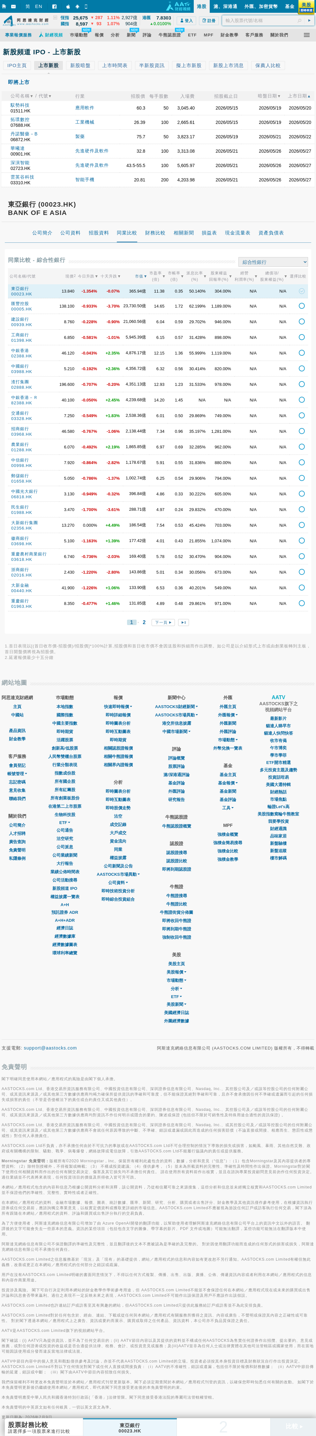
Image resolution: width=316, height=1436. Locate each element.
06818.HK (21, 496)
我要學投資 (278, 821)
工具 (228, 808)
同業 (118, 849)
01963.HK (21, 606)
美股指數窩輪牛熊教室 (278, 814)
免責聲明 (17, 850)
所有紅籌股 (65, 789)
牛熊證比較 (176, 904)
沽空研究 (64, 838)
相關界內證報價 (118, 764)
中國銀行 (20, 366)
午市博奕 (278, 747)
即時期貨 (64, 731)
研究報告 (176, 799)
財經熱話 (278, 792)
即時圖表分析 (118, 723)
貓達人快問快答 (278, 733)
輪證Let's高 (278, 806)
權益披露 (118, 857)
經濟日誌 (64, 928)
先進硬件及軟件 (92, 150)
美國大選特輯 (278, 784)
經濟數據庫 (65, 936)
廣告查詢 (17, 841)
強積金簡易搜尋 (227, 842)
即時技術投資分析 (118, 891)
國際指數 (64, 715)
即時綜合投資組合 (118, 899)
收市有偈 (278, 740)
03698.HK (21, 543)
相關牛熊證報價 (118, 756)
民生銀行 (20, 507)
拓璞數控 (20, 119)
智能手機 (84, 179)
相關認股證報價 (118, 748)
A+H (65, 904)
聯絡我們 (17, 798)
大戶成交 (118, 832)
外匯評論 (176, 791)
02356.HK (21, 528)
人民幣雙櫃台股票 (64, 756)
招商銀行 (20, 428)
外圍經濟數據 (176, 1021)
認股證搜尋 (176, 852)
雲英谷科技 (22, 177)
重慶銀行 (20, 601)
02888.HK (21, 387)
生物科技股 (65, 814)
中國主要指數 (64, 723)
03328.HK (21, 418)
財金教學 (17, 739)
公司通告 (64, 830)
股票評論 (176, 766)
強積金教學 (227, 859)
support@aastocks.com (50, 1047)
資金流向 (118, 841)
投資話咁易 (278, 777)
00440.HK (21, 590)
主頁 (17, 706)
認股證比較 (176, 861)
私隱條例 (17, 858)
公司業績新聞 (64, 855)
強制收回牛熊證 (176, 937)
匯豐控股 (20, 303)
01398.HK (21, 340)
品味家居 (278, 836)
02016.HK (21, 575)
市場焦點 (278, 799)
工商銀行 (20, 334)
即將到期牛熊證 (176, 929)
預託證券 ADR (64, 912)
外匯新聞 (228, 723)
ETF (65, 822)
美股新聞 (176, 1004)
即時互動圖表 (118, 731)
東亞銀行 (20, 288)
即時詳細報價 (118, 715)
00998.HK (21, 465)
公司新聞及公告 (118, 866)
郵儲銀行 (20, 475)
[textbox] (268, 20)
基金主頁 (228, 774)
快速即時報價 (118, 706)
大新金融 (20, 585)
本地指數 (64, 706)
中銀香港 (20, 350)
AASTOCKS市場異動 (118, 874)
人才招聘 (17, 833)
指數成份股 (65, 773)
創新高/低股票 (65, 748)
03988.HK (21, 371)
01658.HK (21, 481)
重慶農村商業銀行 (29, 554)
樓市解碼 (278, 858)
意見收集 (17, 790)
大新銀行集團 (24, 522)
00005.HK (21, 309)
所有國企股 (65, 781)
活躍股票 (64, 739)
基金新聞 (228, 791)
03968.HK (21, 434)
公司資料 (118, 882)
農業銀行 (20, 444)
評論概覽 (176, 758)
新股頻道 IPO (64, 888)
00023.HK (21, 294)
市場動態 (176, 980)
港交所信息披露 (176, 723)
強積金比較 (227, 851)
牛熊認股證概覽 (176, 826)
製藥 (80, 136)
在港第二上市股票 (64, 806)
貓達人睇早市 (278, 725)
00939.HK (21, 324)
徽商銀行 (20, 538)
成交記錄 (118, 824)
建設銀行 (20, 319)
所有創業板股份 (64, 798)
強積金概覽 (227, 834)
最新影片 (278, 718)
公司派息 (64, 846)
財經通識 (278, 828)
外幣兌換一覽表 (227, 748)
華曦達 (18, 148)
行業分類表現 (64, 764)
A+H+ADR (65, 920)
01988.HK (21, 512)
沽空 (118, 816)
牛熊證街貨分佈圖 (176, 912)
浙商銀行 (20, 569)
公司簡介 (17, 825)
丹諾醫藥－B (24, 133)
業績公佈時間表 (64, 871)
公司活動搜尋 (64, 880)
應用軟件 (84, 107)
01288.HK (21, 449)
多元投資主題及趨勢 (278, 770)
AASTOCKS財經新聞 (176, 706)
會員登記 (17, 765)
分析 (176, 988)
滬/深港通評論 (176, 774)
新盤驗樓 (278, 843)
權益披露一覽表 (64, 896)
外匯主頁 (228, 706)
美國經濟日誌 (176, 1012)
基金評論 (176, 783)
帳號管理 (17, 773)
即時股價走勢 (118, 808)
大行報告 (64, 863)
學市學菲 (278, 755)
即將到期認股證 (176, 869)
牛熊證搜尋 (176, 895)
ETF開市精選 (278, 762)
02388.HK (21, 356)
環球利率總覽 (64, 953)
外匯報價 (228, 715)
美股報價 (176, 972)
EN (38, 6)
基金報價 (228, 783)
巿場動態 (228, 739)
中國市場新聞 (176, 731)
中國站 (17, 715)
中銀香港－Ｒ (24, 397)
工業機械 (84, 122)
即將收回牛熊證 (176, 920)
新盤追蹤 (278, 850)
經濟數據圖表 (64, 944)
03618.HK (21, 559)
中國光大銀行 (24, 491)
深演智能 (20, 162)
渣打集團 (20, 381)
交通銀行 (20, 413)
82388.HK (21, 403)
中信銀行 (20, 460)
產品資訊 (17, 730)
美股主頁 (176, 963)
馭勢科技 (20, 105)
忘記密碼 (17, 782)
